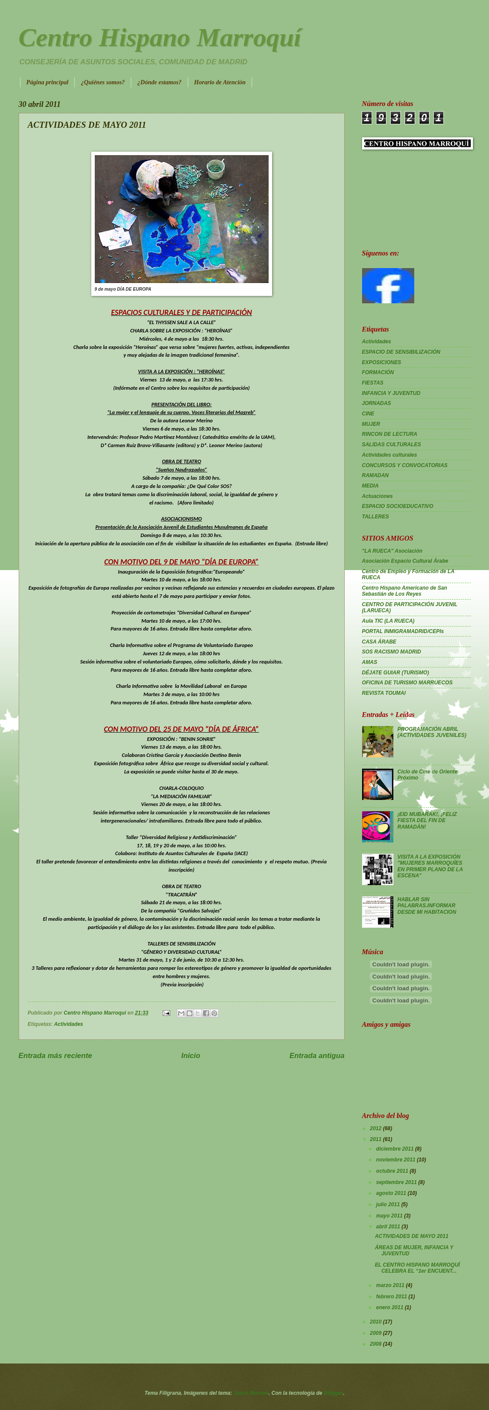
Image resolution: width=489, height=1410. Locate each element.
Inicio (190, 1056)
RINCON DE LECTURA (390, 434)
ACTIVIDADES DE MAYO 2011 (411, 1236)
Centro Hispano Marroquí (160, 37)
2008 (376, 1344)
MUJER (371, 424)
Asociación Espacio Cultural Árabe (405, 561)
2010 (376, 1322)
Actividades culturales (389, 455)
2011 (376, 1139)
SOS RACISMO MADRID (391, 652)
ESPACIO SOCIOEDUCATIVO (397, 506)
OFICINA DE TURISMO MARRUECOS (407, 683)
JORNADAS (376, 403)
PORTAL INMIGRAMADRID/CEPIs (403, 631)
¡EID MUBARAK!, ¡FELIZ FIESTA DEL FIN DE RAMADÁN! (427, 820)
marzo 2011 (391, 1285)
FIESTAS (373, 383)
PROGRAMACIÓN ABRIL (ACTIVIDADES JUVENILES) (431, 732)
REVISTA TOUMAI (384, 693)
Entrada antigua (316, 1056)
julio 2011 (388, 1204)
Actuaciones (377, 496)
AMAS (369, 662)
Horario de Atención (220, 82)
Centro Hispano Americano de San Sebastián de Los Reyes (404, 591)
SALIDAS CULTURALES (391, 444)
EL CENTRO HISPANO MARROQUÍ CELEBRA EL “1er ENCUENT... (417, 1268)
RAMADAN (375, 475)
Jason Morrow (251, 1393)
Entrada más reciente (55, 1056)
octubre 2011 (392, 1171)
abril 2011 (388, 1227)
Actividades (68, 1024)
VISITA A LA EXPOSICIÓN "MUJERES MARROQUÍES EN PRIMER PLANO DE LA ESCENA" (429, 866)
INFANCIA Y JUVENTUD (391, 393)
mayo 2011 (390, 1216)
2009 (376, 1333)
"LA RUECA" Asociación (392, 551)
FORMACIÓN (378, 372)
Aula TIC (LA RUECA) (388, 621)
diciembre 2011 (395, 1149)
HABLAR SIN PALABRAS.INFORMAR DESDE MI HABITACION (426, 905)
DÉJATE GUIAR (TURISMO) (395, 673)
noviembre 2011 (396, 1160)
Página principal (48, 82)
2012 (376, 1128)
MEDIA (370, 486)
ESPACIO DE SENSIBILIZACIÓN (401, 352)
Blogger (333, 1393)
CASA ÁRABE (379, 642)
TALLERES (375, 517)
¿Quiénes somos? (103, 82)
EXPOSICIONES (381, 362)
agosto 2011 (391, 1193)
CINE (368, 414)
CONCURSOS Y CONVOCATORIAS (405, 465)
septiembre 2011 (397, 1182)
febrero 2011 (392, 1297)
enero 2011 (390, 1307)
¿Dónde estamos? (159, 82)
